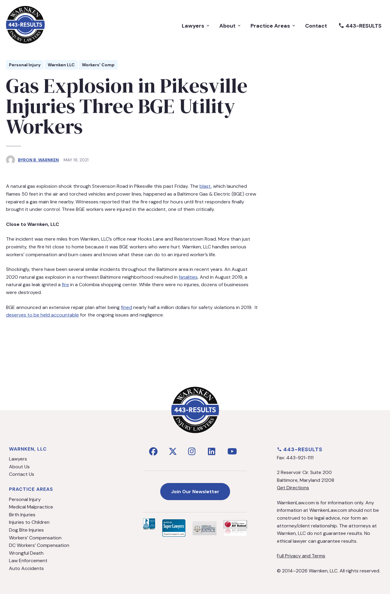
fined (126, 307)
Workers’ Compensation (35, 538)
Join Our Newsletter (195, 491)
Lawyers (196, 25)
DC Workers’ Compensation (39, 545)
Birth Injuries (22, 515)
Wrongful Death (26, 553)
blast (205, 186)
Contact (316, 25)
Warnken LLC (61, 65)
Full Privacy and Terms (301, 556)
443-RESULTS (360, 25)
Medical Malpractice (31, 507)
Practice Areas (273, 25)
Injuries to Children (29, 522)
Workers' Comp (98, 65)
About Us (19, 467)
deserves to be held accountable (42, 315)
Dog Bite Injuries (26, 530)
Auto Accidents (26, 568)
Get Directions (293, 487)
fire (65, 284)
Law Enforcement (28, 560)
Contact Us (21, 474)
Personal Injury (24, 65)
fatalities (188, 277)
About (230, 25)
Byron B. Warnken (38, 160)
